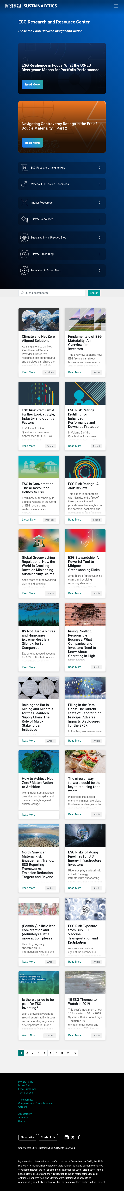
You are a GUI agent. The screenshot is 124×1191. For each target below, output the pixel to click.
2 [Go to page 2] (27, 1052)
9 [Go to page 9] (68, 1052)
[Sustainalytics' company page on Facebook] (79, 1137)
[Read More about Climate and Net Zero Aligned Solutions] (38, 342)
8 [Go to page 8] (62, 1052)
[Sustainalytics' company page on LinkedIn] (67, 1137)
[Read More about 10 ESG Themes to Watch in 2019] (85, 1005)
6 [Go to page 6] (50, 1052)
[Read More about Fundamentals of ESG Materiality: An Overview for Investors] (85, 342)
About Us (23, 1117)
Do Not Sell (24, 1085)
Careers (22, 1107)
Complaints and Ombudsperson (35, 1103)
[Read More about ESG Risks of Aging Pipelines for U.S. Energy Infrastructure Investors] (85, 858)
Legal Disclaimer (27, 1089)
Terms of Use (25, 1092)
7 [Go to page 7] (56, 1052)
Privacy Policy (25, 1081)
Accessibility (25, 1114)
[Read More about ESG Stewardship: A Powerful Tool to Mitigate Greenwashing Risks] (85, 563)
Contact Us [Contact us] (48, 1137)
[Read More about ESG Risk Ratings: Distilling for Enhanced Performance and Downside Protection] (85, 416)
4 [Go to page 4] (39, 1052)
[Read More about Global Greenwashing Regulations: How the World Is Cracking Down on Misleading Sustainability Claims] (38, 563)
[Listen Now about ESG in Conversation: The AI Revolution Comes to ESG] (38, 490)
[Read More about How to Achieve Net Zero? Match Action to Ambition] (38, 784)
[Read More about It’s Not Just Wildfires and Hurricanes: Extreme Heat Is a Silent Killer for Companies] (38, 637)
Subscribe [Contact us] (27, 1137)
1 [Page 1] (21, 1052)
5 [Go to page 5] (44, 1052)
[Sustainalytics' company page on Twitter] (73, 1137)
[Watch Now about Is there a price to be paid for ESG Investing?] (38, 1005)
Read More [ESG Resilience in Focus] (33, 84)
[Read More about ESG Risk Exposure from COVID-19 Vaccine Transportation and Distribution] (85, 932)
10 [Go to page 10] (74, 1052)
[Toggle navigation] (116, 6)
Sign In (22, 1121)
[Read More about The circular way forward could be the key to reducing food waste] (85, 784)
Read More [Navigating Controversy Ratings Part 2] (33, 143)
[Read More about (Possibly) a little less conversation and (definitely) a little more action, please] (38, 932)
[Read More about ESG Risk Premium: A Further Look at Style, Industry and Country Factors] (38, 416)
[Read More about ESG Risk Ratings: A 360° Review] (85, 490)
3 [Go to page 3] (33, 1052)
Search (94, 293)
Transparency (25, 1099)
